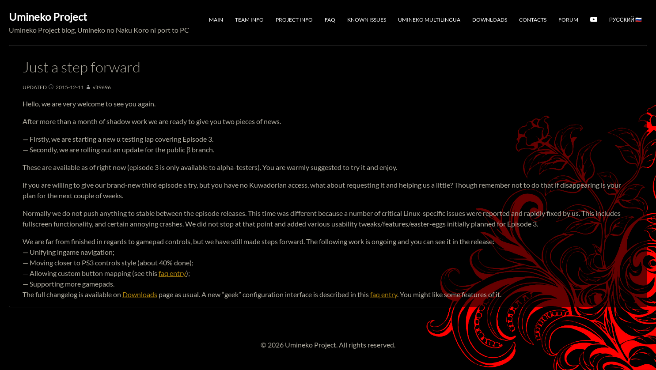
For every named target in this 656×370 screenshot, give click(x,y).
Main (216, 19)
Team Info (249, 19)
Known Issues (366, 19)
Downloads (489, 19)
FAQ (330, 19)
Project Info (294, 19)
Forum (568, 19)
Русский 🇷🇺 (625, 19)
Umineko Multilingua (429, 19)
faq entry (172, 273)
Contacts (532, 19)
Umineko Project (48, 16)
